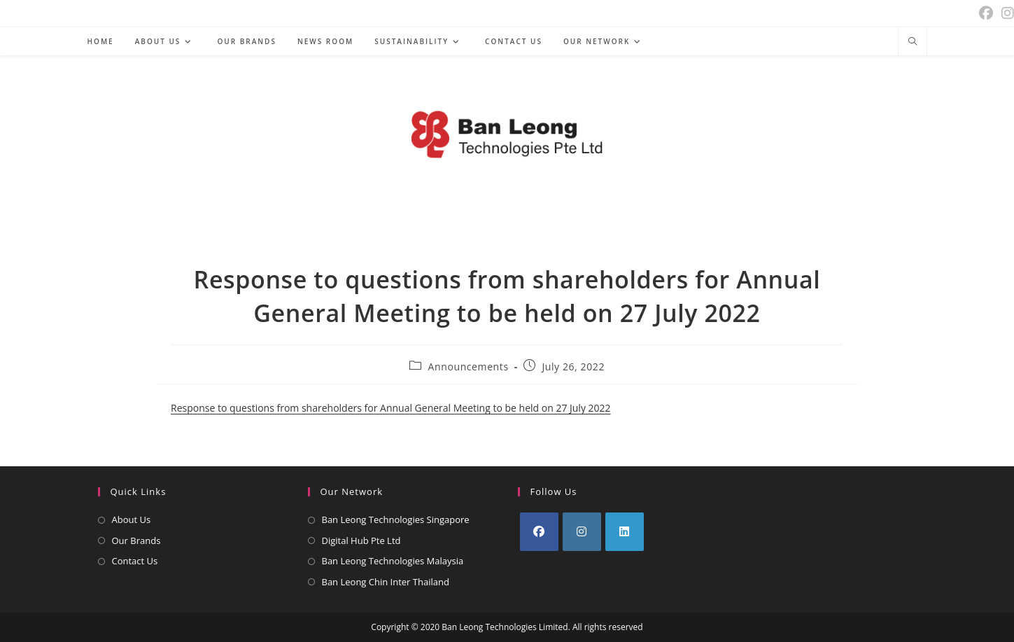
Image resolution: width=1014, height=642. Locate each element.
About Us (131, 519)
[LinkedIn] (624, 531)
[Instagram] (582, 531)
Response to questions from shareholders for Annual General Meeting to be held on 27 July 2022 (391, 407)
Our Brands (136, 540)
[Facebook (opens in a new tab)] (986, 13)
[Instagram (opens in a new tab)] (1005, 13)
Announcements (468, 366)
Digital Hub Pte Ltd (361, 540)
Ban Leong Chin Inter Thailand (385, 581)
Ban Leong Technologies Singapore (396, 519)
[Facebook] (539, 531)
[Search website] (912, 42)
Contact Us (135, 560)
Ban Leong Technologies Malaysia (393, 560)
